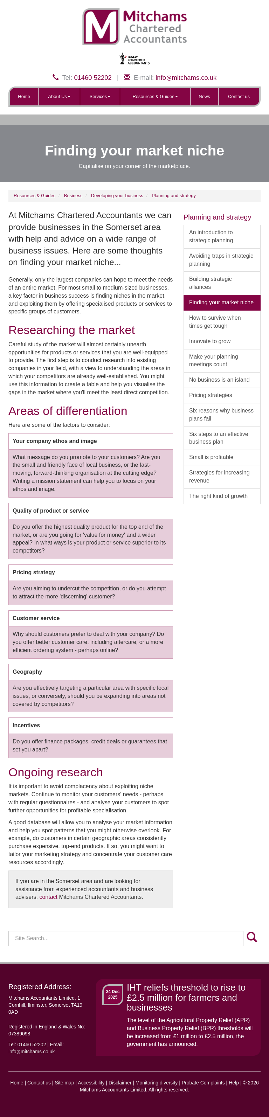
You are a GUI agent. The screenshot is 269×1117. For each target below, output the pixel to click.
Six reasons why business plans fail (221, 415)
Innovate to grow (209, 341)
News (204, 96)
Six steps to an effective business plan (218, 438)
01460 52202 (92, 77)
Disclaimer (120, 1082)
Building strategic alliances (210, 283)
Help (234, 1082)
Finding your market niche (221, 302)
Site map (64, 1082)
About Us (59, 96)
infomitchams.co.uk (186, 77)
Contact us (239, 96)
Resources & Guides (155, 96)
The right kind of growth (218, 496)
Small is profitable (211, 457)
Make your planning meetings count (213, 361)
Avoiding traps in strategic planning (221, 260)
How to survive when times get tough (215, 322)
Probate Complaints (203, 1082)
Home (24, 96)
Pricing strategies (210, 395)
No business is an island (219, 380)
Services (100, 96)
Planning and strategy (174, 195)
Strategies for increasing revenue (219, 477)
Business (73, 195)
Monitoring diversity (157, 1082)
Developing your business (117, 195)
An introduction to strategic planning (211, 236)
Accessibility (91, 1082)
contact (48, 897)
